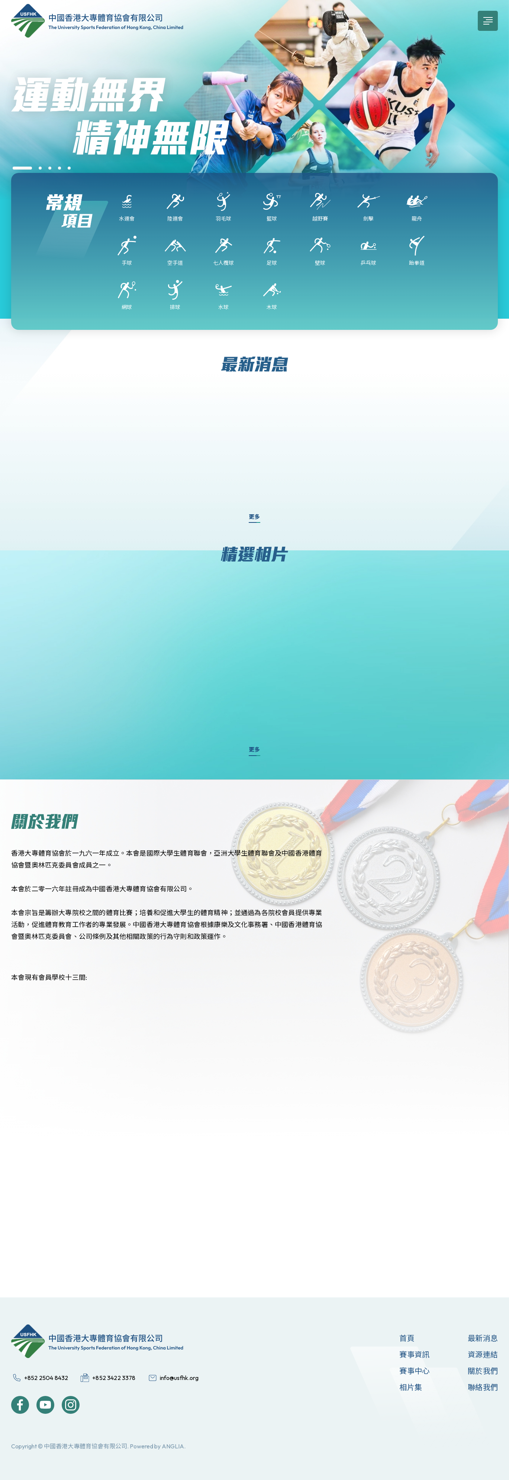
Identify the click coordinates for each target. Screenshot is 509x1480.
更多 (254, 516)
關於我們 (483, 1371)
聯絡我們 (483, 1387)
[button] (22, 168)
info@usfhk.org (179, 1377)
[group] (254, 123)
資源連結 (483, 1354)
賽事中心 (414, 1371)
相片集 (410, 1387)
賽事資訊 (414, 1354)
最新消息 (483, 1338)
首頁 (406, 1338)
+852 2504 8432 (46, 1377)
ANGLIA (173, 1446)
